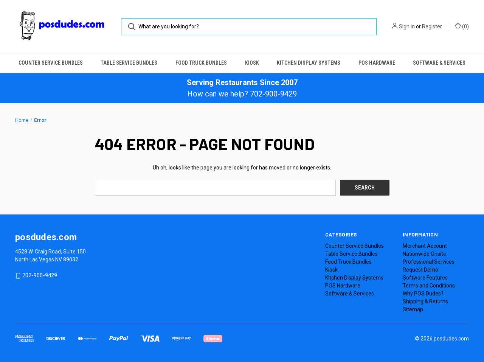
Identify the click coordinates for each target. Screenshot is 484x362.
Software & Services (439, 63)
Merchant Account (425, 246)
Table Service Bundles (129, 63)
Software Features (425, 278)
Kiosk (252, 63)
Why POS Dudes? (423, 294)
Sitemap (413, 309)
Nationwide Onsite (424, 254)
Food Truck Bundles (201, 63)
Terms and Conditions (429, 286)
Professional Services (429, 262)
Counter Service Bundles (51, 63)
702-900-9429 (39, 275)
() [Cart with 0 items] (462, 26)
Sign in (407, 26)
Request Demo (420, 270)
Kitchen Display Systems (308, 63)
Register (432, 26)
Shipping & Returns (425, 301)
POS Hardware (376, 63)
